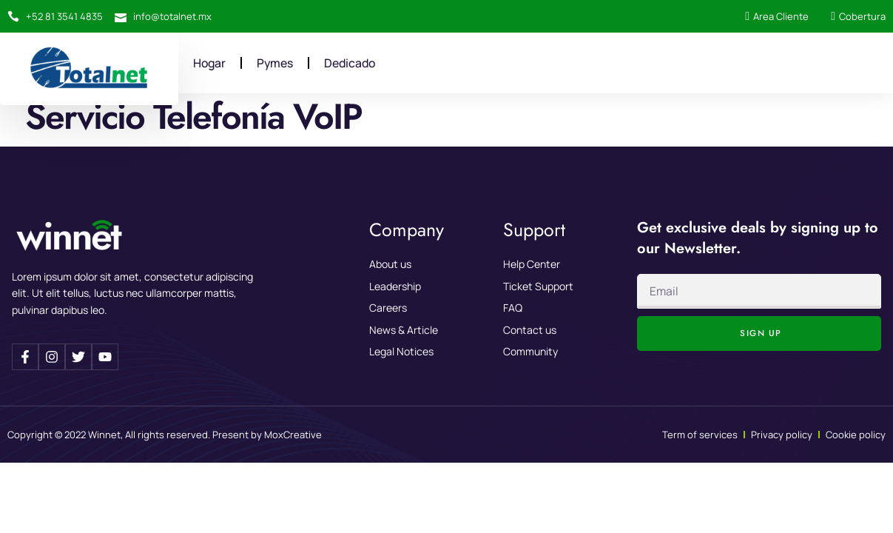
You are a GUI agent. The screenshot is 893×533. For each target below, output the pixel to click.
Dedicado (353, 63)
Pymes (276, 63)
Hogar (210, 63)
